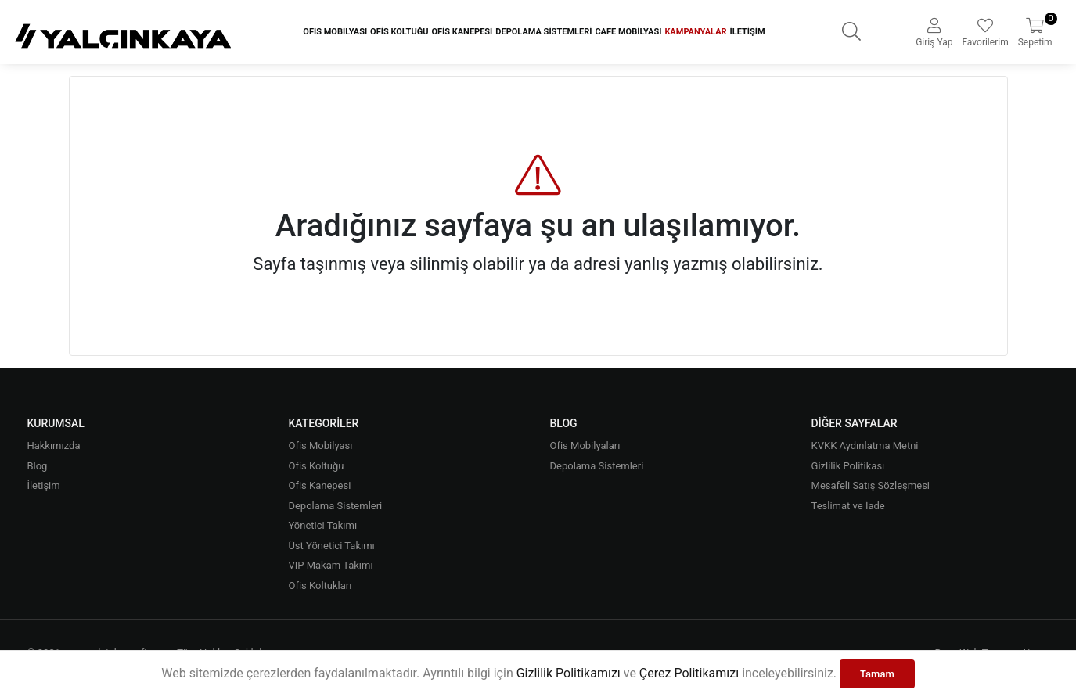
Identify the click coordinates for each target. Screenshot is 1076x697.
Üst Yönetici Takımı (331, 545)
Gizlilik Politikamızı (568, 673)
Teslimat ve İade (848, 506)
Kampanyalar (695, 32)
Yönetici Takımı (322, 525)
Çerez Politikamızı (689, 673)
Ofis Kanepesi (461, 32)
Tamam (877, 674)
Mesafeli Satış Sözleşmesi (870, 485)
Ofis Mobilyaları (585, 445)
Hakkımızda (53, 445)
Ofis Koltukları (319, 585)
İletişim (747, 32)
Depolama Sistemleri (543, 32)
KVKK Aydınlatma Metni (865, 445)
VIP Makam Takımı (330, 565)
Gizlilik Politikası (848, 466)
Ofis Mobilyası (335, 32)
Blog (37, 466)
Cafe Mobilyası (628, 32)
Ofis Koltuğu (399, 32)
